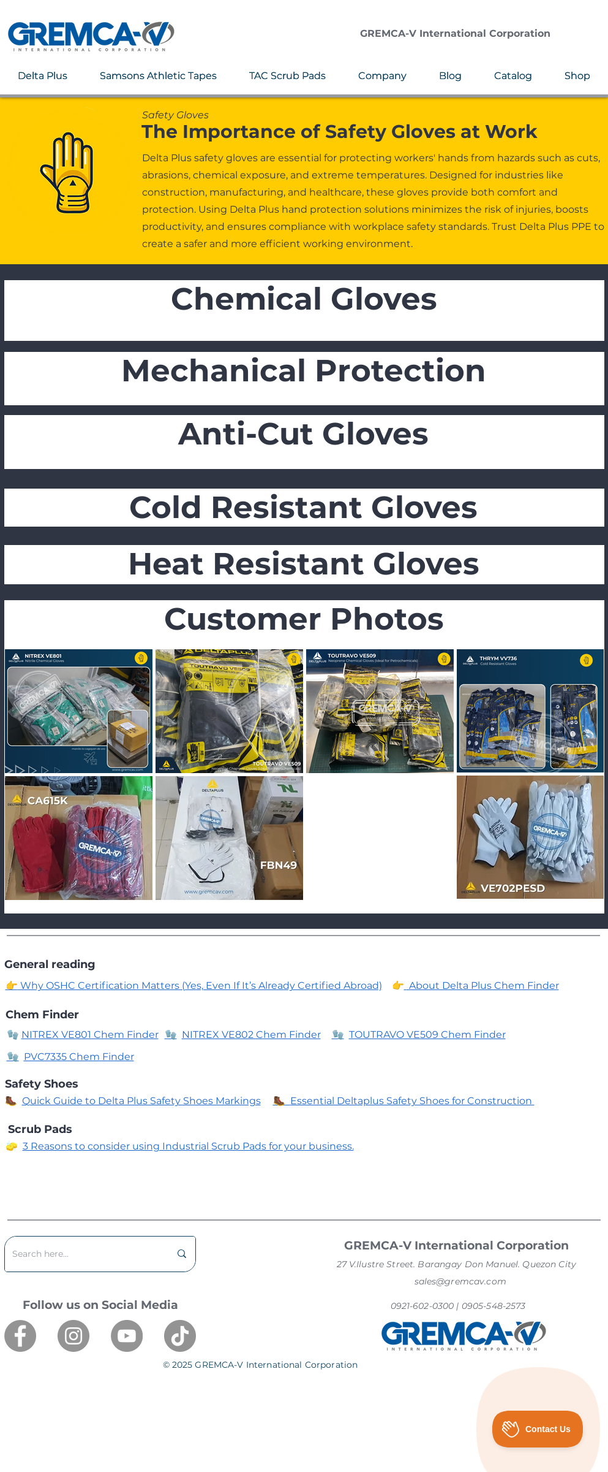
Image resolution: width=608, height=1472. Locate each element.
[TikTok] (180, 1336)
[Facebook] (20, 1336)
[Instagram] (73, 1336)
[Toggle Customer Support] (538, 1429)
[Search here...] (82, 1254)
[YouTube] (127, 1336)
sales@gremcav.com (460, 1281)
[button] (42, 76)
